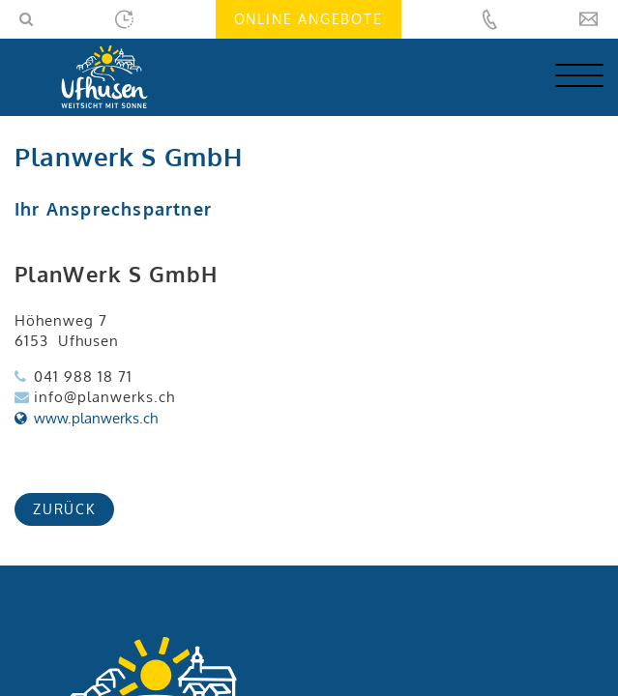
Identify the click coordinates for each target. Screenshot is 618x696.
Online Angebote (308, 19)
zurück (64, 509)
